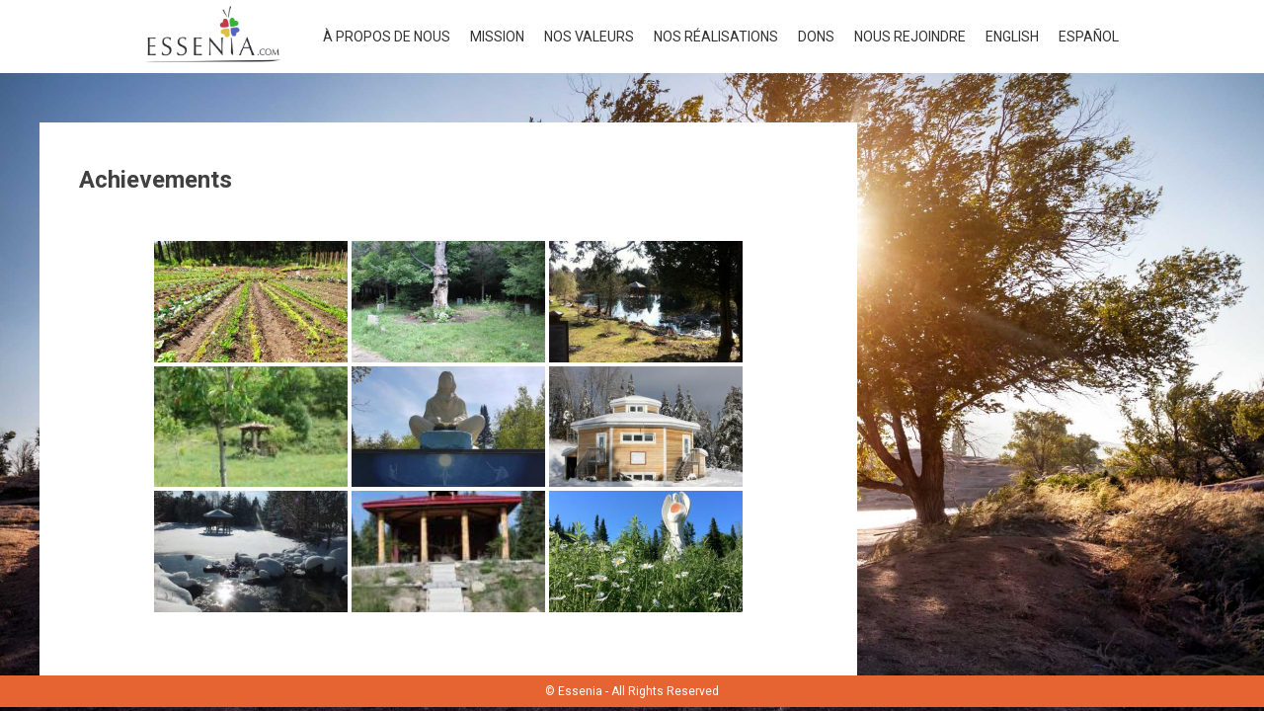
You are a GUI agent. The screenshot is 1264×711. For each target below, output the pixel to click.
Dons (816, 36)
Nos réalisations (716, 36)
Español (1089, 36)
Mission (497, 36)
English (1012, 36)
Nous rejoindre (910, 36)
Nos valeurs (589, 36)
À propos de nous (386, 36)
